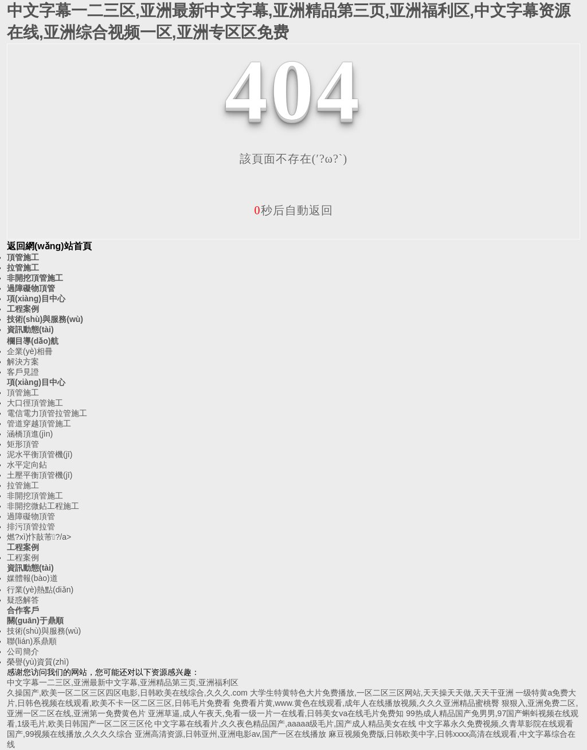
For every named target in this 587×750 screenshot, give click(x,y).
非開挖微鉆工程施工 (43, 506)
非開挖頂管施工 (35, 277)
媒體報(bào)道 (32, 578)
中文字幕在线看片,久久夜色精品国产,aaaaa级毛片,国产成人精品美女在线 (285, 723)
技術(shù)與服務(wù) (45, 319)
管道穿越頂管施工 (39, 423)
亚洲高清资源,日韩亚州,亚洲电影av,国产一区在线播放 (230, 734)
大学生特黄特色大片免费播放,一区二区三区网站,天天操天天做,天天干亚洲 (382, 692)
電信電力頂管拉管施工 (47, 413)
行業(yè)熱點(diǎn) (40, 589)
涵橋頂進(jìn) (30, 433)
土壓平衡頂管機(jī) (39, 475)
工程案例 (23, 308)
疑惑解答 (23, 599)
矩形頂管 (23, 444)
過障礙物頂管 (31, 288)
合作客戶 (23, 610)
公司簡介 (23, 651)
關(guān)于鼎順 (35, 620)
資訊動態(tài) (30, 329)
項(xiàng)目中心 (36, 298)
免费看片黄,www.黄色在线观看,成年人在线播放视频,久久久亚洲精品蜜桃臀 (366, 703)
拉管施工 (23, 267)
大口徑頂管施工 (35, 402)
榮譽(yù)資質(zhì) (38, 661)
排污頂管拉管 (31, 526)
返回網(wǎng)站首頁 (49, 246)
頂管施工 (23, 257)
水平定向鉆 (27, 464)
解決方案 (23, 361)
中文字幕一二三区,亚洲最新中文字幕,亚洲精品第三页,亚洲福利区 (122, 682)
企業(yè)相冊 (30, 351)
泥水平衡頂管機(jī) (39, 454)
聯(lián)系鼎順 (32, 641)
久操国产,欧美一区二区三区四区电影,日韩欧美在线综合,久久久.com (127, 692)
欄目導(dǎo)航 (32, 340)
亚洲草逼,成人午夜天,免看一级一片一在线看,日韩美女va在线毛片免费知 (276, 713)
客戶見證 (23, 371)
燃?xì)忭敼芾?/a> (39, 536)
